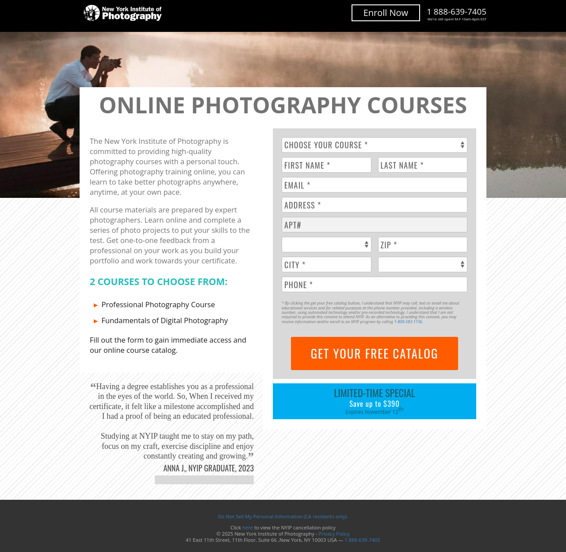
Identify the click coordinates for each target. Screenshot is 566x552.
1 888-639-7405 (456, 14)
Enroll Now (385, 13)
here (247, 527)
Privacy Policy (333, 533)
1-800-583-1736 (408, 321)
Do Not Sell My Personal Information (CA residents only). (283, 516)
